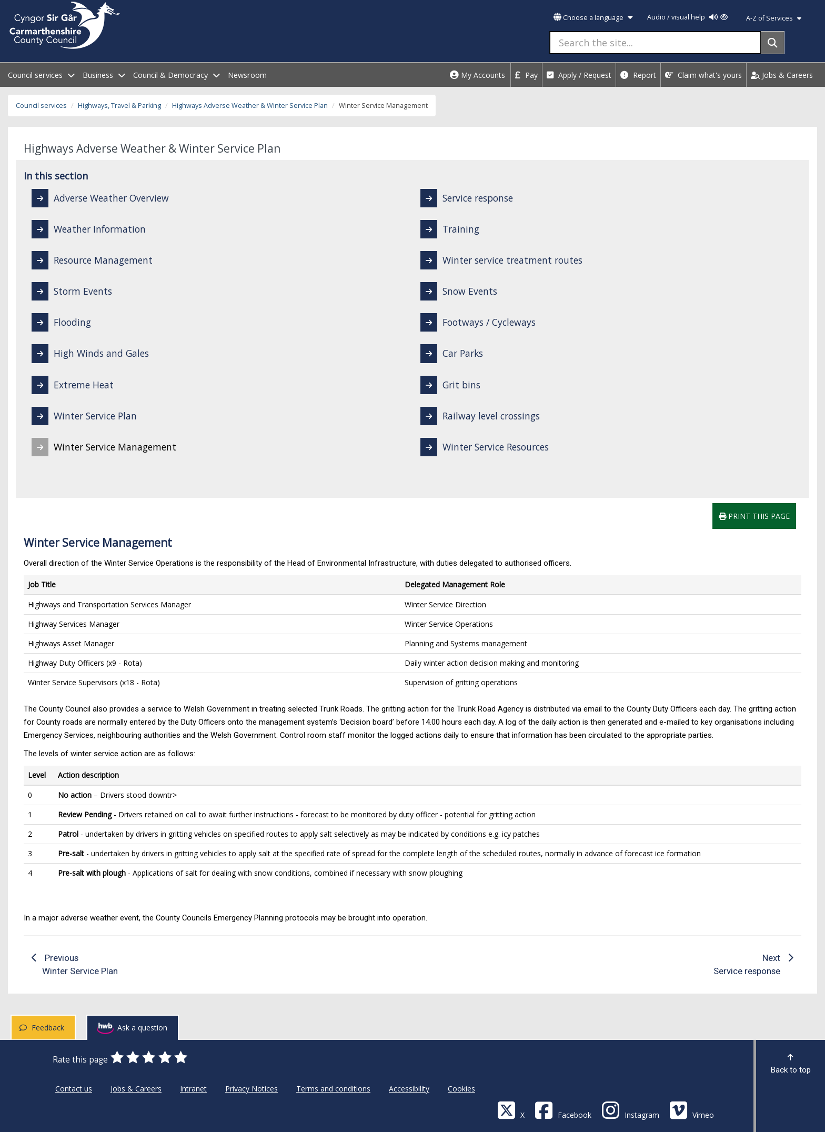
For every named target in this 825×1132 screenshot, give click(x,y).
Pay (526, 75)
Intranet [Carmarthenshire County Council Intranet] (193, 1089)
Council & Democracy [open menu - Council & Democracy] (176, 75)
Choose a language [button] (593, 17)
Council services (41, 105)
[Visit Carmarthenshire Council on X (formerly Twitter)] (511, 1109)
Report (638, 75)
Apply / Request (579, 75)
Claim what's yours (703, 75)
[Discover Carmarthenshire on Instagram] (630, 1109)
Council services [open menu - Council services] (41, 75)
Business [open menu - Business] (104, 75)
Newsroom (247, 75)
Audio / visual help (687, 17)
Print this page (754, 516)
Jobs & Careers (782, 75)
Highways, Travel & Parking (119, 105)
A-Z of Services (773, 18)
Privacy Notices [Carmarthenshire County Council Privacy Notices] (251, 1089)
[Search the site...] (655, 42)
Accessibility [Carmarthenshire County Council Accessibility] (409, 1089)
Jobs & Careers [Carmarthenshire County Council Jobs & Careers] (136, 1089)
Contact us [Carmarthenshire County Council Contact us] (73, 1089)
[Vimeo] (692, 1109)
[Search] (772, 42)
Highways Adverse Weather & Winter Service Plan (250, 105)
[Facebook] (563, 1109)
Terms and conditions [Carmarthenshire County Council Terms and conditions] (333, 1089)
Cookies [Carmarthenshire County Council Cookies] (461, 1089)
